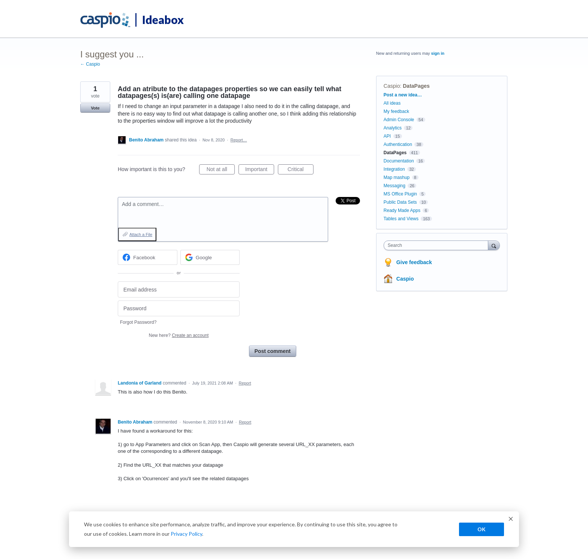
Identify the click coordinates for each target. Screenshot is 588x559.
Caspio (392, 86)
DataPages (416, 86)
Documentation (399, 161)
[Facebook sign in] (147, 257)
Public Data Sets (400, 202)
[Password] (179, 309)
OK (481, 529)
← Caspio (90, 64)
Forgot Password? (138, 322)
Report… (239, 140)
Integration (394, 169)
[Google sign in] (210, 257)
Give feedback (414, 262)
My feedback (396, 111)
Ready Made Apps (402, 210)
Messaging (394, 185)
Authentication (398, 144)
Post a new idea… (403, 95)
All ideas (392, 103)
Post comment (273, 351)
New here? (178, 335)
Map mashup (397, 177)
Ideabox (163, 19)
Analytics (393, 128)
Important (259, 170)
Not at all (221, 170)
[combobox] (437, 245)
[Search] (494, 245)
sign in (437, 53)
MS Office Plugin (400, 194)
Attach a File (140, 234)
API (387, 136)
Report (244, 383)
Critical (301, 170)
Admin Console (399, 119)
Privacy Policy (186, 533)
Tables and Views (401, 218)
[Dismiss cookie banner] (510, 519)
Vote (95, 108)
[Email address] (179, 289)
